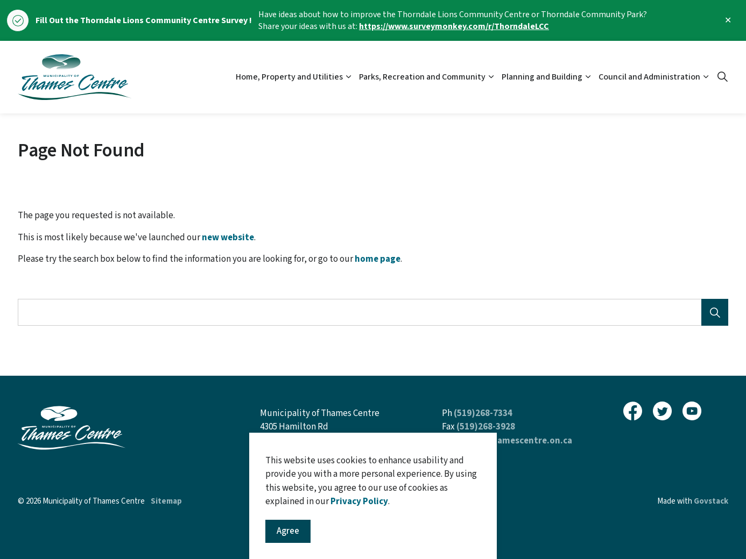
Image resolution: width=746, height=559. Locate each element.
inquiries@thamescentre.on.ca (507, 440)
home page (377, 259)
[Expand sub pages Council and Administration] (705, 77)
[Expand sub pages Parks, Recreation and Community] (490, 77)
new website (228, 237)
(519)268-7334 (483, 413)
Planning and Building (542, 77)
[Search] (714, 312)
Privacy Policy (359, 544)
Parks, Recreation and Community (422, 77)
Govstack (711, 501)
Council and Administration (649, 77)
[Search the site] (373, 312)
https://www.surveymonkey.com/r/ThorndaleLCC (454, 26)
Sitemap (166, 501)
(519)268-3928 (485, 426)
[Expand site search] (722, 77)
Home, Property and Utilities (289, 77)
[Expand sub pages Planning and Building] (587, 77)
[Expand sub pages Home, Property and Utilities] (348, 77)
